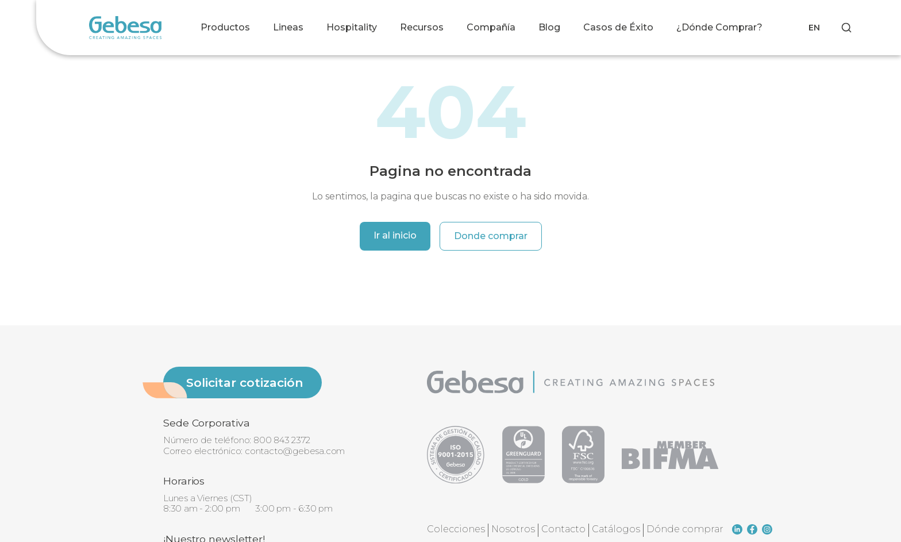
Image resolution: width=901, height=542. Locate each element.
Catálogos (616, 529)
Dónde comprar (684, 529)
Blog (549, 27)
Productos (225, 27)
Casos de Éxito (618, 27)
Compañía (491, 27)
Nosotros (513, 529)
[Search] (846, 27)
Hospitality (351, 27)
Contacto (563, 529)
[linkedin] (737, 529)
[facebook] (752, 529)
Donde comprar (490, 235)
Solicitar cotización (244, 382)
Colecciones (456, 529)
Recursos (422, 27)
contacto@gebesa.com (295, 450)
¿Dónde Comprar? (719, 27)
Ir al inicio (395, 235)
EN (814, 27)
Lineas (288, 27)
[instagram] (767, 529)
